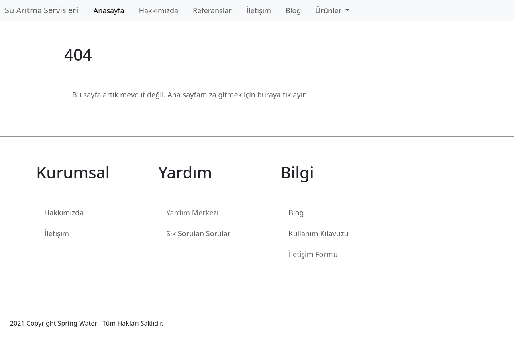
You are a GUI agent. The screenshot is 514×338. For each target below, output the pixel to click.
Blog (293, 10)
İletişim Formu (312, 254)
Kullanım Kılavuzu (318, 233)
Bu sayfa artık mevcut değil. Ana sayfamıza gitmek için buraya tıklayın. (190, 94)
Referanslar (212, 10)
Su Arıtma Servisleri (43, 10)
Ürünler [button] (329, 10)
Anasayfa (109, 10)
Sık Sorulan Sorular (198, 233)
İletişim (258, 10)
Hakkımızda (158, 10)
